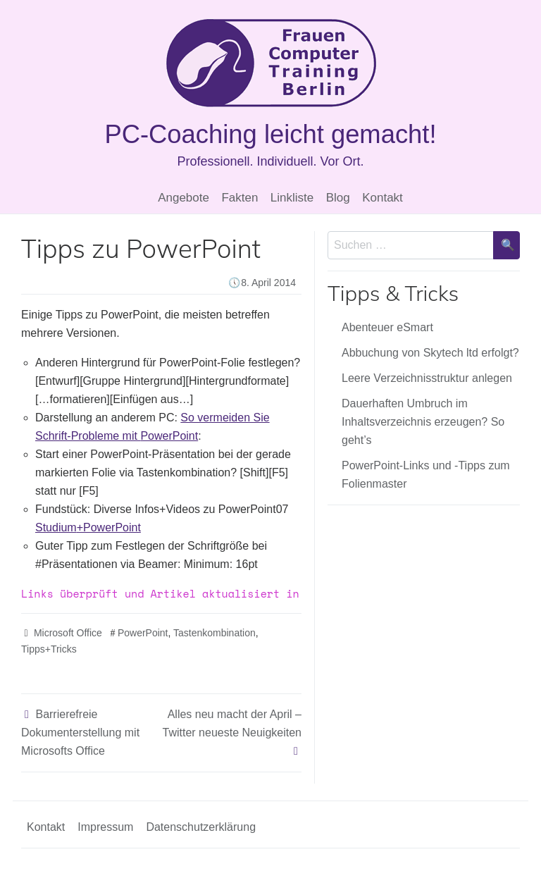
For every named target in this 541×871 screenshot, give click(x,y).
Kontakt (382, 197)
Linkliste (291, 197)
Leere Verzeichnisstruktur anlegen (427, 378)
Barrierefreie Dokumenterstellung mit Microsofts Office (80, 732)
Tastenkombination (214, 632)
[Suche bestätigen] (506, 245)
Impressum (105, 827)
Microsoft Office (68, 632)
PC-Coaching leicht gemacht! (270, 134)
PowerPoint (143, 632)
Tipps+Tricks (49, 649)
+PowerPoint (88, 527)
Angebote (183, 197)
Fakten (239, 197)
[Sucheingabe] (411, 245)
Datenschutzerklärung (201, 827)
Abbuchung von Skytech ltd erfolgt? (430, 353)
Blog (338, 197)
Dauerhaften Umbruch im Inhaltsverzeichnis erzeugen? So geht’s (423, 421)
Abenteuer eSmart (387, 327)
